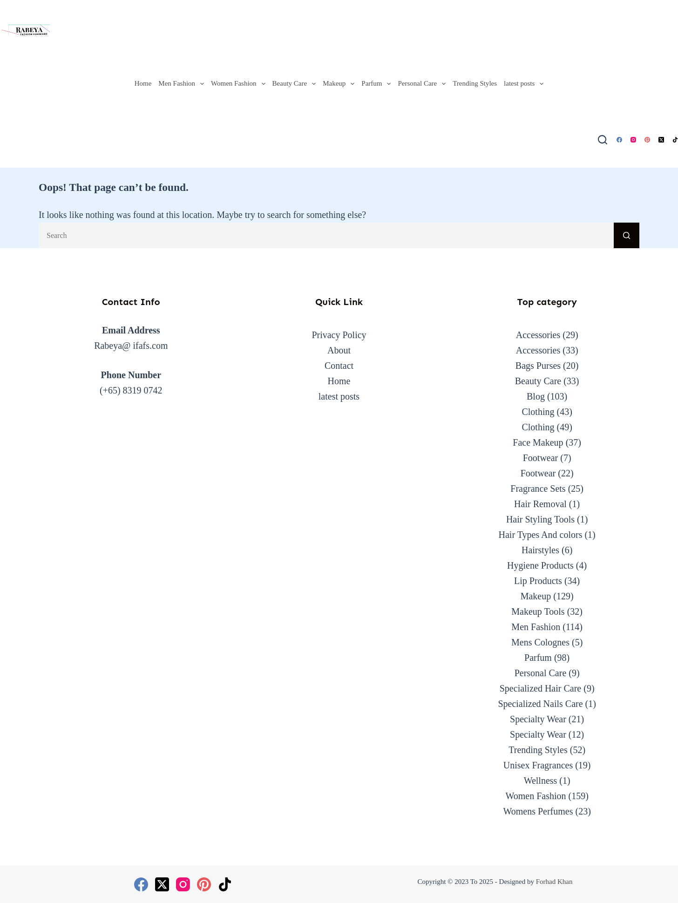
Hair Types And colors (541, 535)
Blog (536, 396)
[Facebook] (619, 140)
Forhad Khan (554, 881)
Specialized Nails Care (540, 704)
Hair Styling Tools (540, 519)
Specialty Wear (538, 719)
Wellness (540, 780)
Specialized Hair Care (540, 688)
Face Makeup (538, 442)
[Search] (602, 139)
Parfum (377, 83)
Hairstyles (540, 550)
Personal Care (423, 83)
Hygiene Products (540, 565)
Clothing (538, 412)
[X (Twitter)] (661, 140)
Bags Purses (538, 365)
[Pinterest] (647, 140)
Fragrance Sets (537, 488)
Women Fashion (240, 83)
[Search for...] (326, 235)
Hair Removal (540, 504)
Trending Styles (475, 83)
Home (143, 83)
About (339, 350)
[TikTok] (675, 140)
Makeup (340, 83)
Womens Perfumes (538, 811)
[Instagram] (633, 140)
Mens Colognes (540, 642)
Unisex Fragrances (538, 765)
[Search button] (626, 235)
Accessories (538, 335)
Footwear (540, 458)
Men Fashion (182, 83)
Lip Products (538, 581)
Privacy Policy (339, 335)
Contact (339, 365)
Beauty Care (295, 83)
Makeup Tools (537, 611)
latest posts (525, 83)
